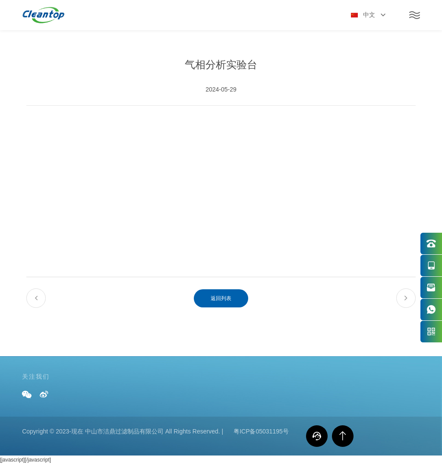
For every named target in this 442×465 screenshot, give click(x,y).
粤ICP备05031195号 (261, 431)
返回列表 (221, 298)
